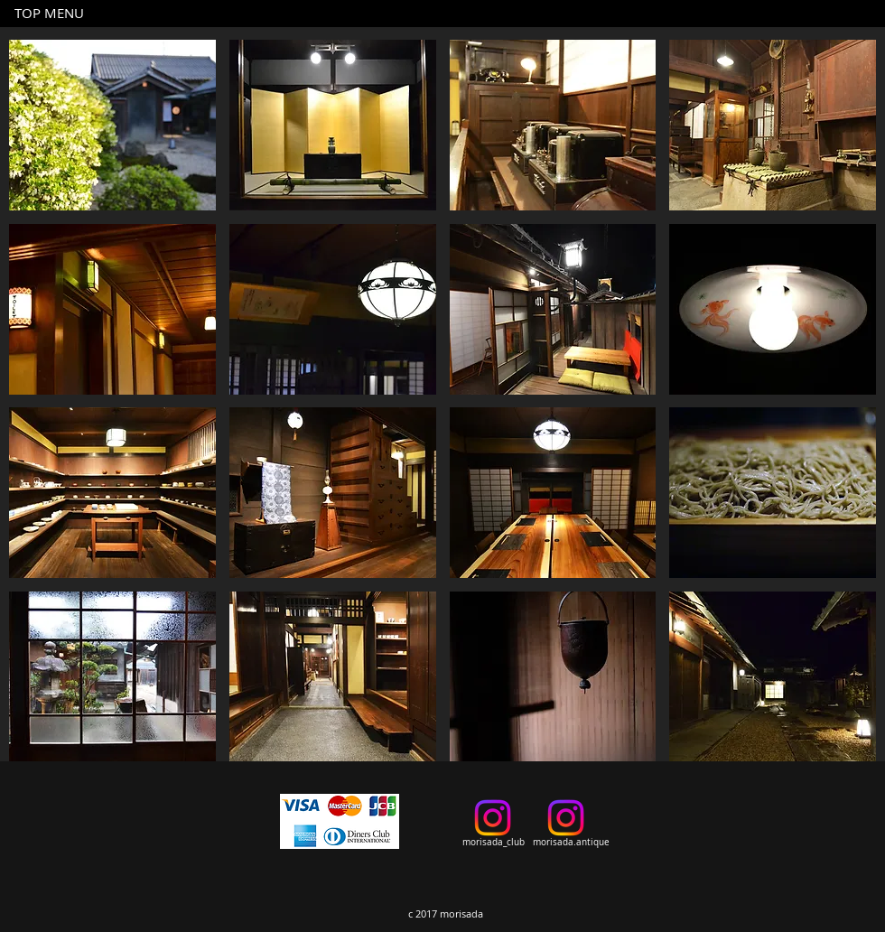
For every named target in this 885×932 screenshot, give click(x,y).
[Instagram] (493, 818)
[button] (112, 125)
